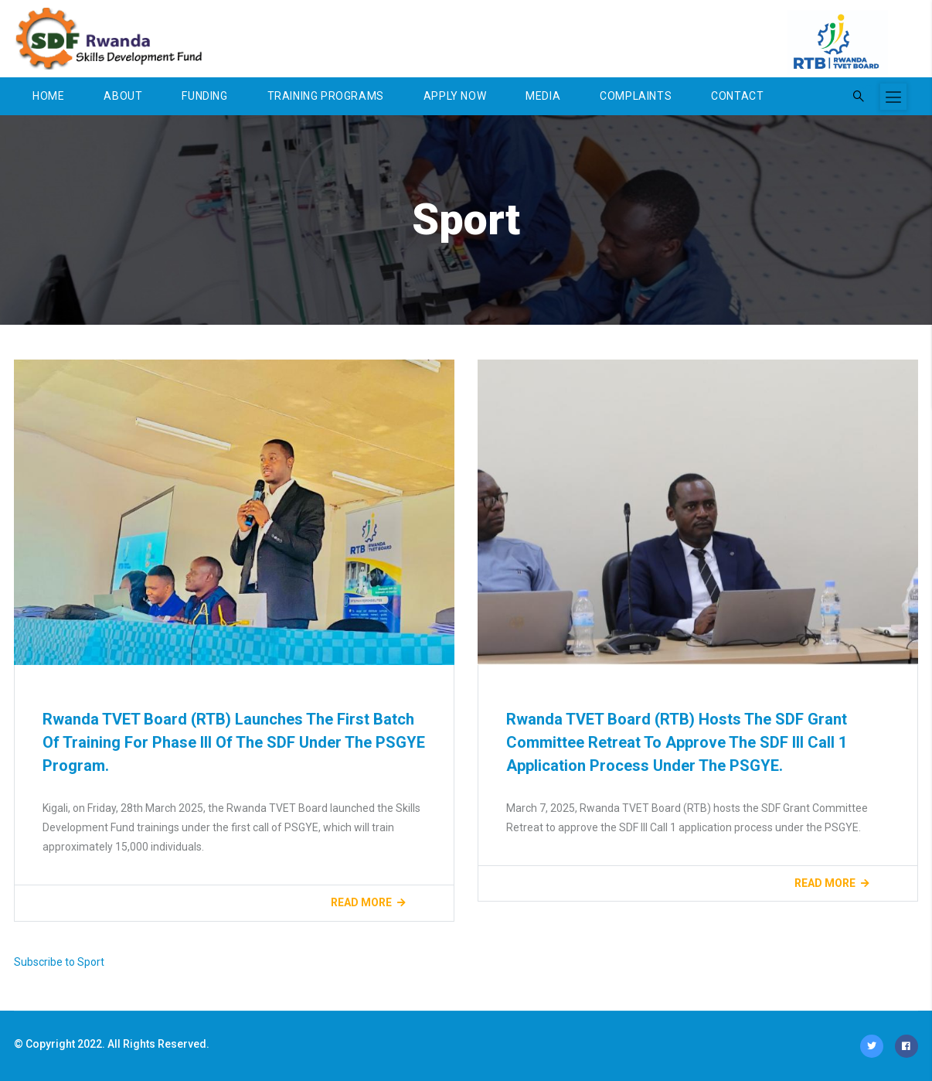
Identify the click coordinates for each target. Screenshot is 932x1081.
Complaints (636, 96)
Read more (361, 902)
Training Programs (325, 96)
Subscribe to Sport (59, 962)
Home (48, 96)
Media (543, 96)
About (123, 96)
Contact (737, 96)
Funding (204, 96)
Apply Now (454, 96)
